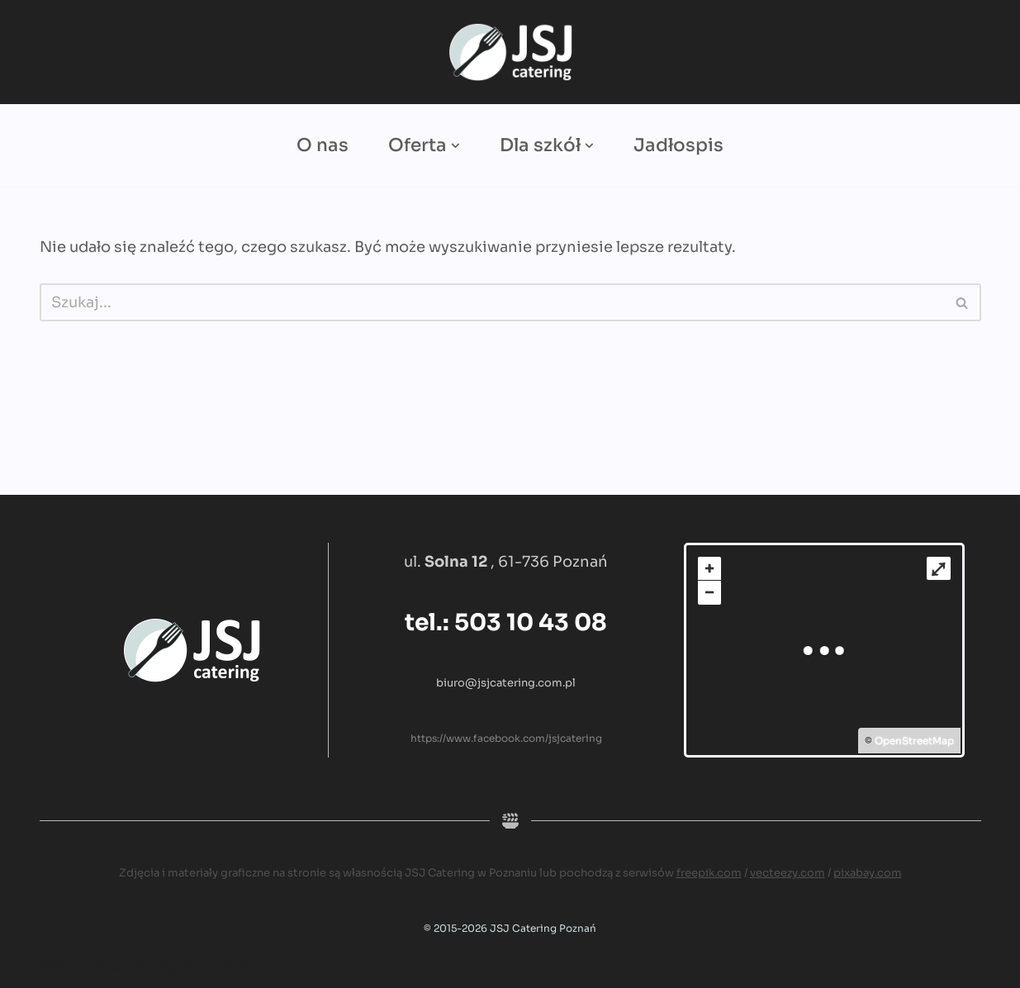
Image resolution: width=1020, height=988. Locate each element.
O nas (323, 145)
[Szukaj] (492, 302)
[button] (455, 145)
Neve (59, 966)
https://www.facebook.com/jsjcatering (506, 738)
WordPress (223, 966)
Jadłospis (678, 145)
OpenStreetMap (914, 740)
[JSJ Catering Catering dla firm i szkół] (510, 52)
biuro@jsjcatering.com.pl (506, 683)
